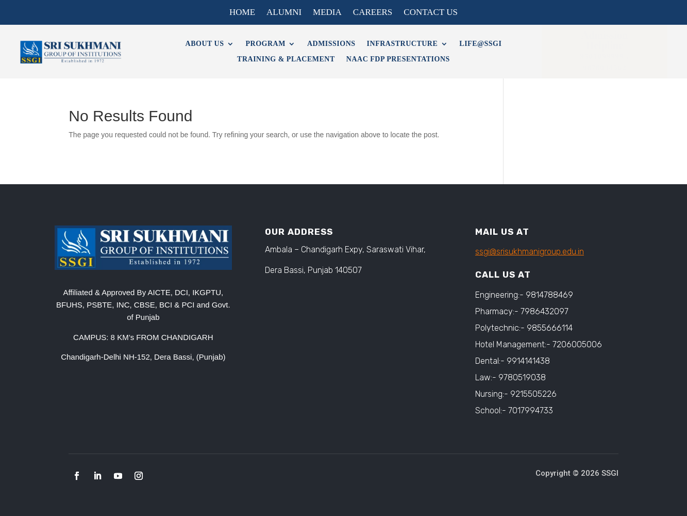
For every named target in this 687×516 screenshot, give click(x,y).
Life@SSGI (480, 43)
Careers (373, 13)
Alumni (283, 13)
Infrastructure (402, 43)
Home (242, 13)
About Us (205, 43)
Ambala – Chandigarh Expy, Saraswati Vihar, (345, 249)
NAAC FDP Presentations (398, 59)
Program (266, 43)
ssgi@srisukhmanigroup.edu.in (529, 251)
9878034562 (605, 67)
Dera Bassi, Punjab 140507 (313, 270)
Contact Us (431, 13)
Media (327, 13)
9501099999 (603, 56)
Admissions (331, 43)
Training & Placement (286, 59)
